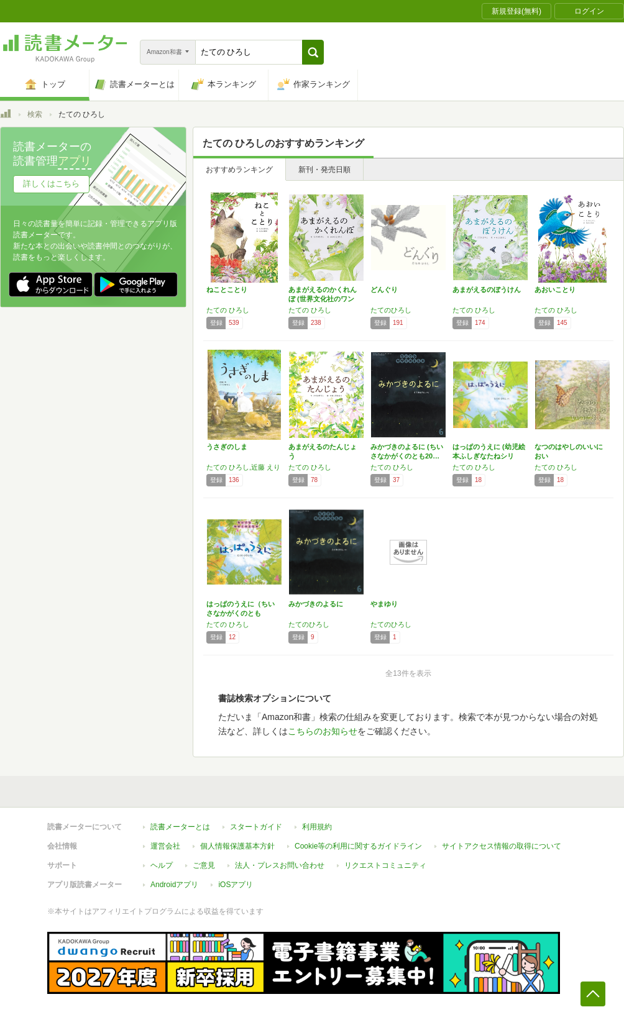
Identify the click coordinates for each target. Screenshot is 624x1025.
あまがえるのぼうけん (486, 289)
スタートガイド (256, 827)
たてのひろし (390, 310)
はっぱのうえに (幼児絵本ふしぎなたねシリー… (488, 456)
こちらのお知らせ (322, 731)
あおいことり (555, 289)
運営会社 (165, 846)
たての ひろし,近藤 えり (243, 467)
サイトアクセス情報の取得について (501, 846)
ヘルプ (161, 865)
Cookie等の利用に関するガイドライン (358, 846)
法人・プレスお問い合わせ (279, 865)
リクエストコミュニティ (385, 865)
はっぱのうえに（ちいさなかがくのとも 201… (240, 613)
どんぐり (384, 289)
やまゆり (384, 604)
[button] (313, 52)
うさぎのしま (226, 446)
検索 (34, 114)
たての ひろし (227, 310)
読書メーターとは (180, 827)
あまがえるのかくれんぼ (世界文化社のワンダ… (322, 299)
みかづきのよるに (315, 604)
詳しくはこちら (51, 183)
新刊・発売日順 (324, 169)
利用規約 (317, 827)
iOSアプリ (235, 884)
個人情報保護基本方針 (237, 846)
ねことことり (226, 289)
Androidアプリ (174, 884)
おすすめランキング (239, 169)
